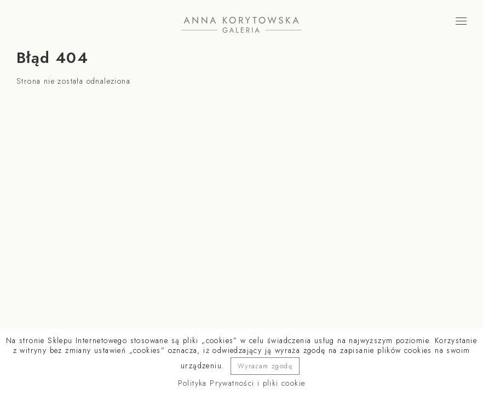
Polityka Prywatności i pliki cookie (242, 383)
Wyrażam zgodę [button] (265, 366)
